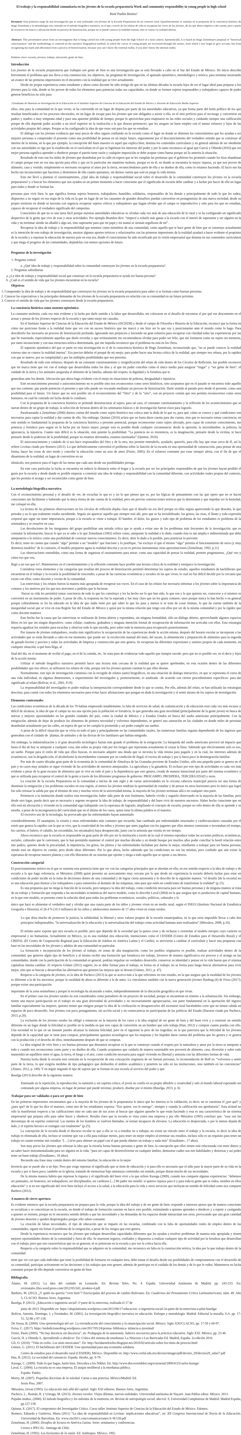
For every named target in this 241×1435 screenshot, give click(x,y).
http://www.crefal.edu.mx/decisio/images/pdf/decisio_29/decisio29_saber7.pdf (174, 1353)
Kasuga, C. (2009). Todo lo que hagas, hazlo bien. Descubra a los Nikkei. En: (62, 1363)
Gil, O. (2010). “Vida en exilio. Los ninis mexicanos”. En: (49, 1343)
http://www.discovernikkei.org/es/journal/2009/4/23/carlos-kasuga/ (156, 1363)
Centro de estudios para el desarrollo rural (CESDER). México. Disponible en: (72, 1353)
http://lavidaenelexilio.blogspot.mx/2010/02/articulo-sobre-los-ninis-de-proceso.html (142, 1343)
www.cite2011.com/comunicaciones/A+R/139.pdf (93, 1418)
